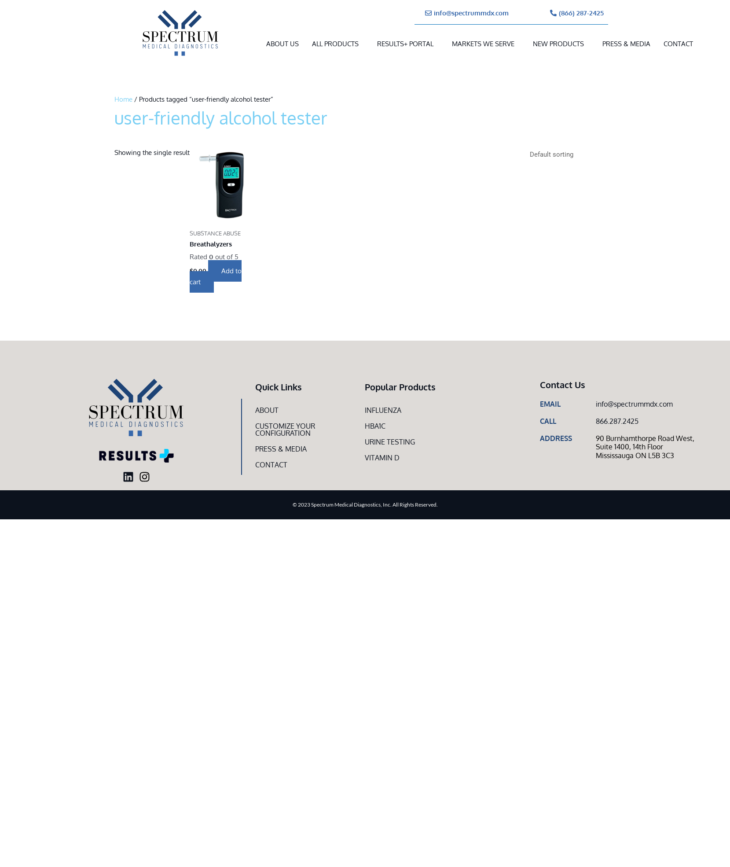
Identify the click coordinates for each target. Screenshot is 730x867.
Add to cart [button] (216, 276)
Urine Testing (390, 441)
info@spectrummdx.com (634, 404)
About (267, 410)
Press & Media (626, 44)
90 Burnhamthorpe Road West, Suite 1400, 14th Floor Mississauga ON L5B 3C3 (645, 446)
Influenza (383, 410)
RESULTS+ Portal (405, 44)
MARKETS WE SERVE (483, 44)
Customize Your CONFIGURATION (285, 429)
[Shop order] (570, 154)
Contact (678, 44)
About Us (282, 44)
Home (123, 99)
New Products (558, 44)
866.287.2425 (617, 421)
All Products (335, 44)
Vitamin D (382, 457)
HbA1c (375, 426)
